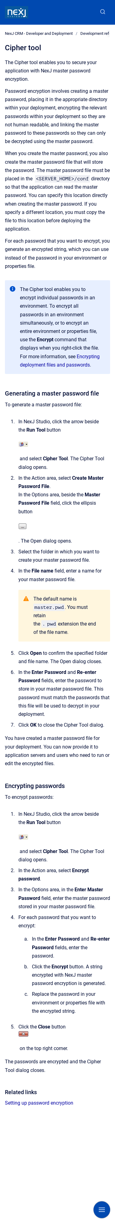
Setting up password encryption (39, 1103)
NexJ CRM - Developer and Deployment (39, 33)
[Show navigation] (102, 1209)
